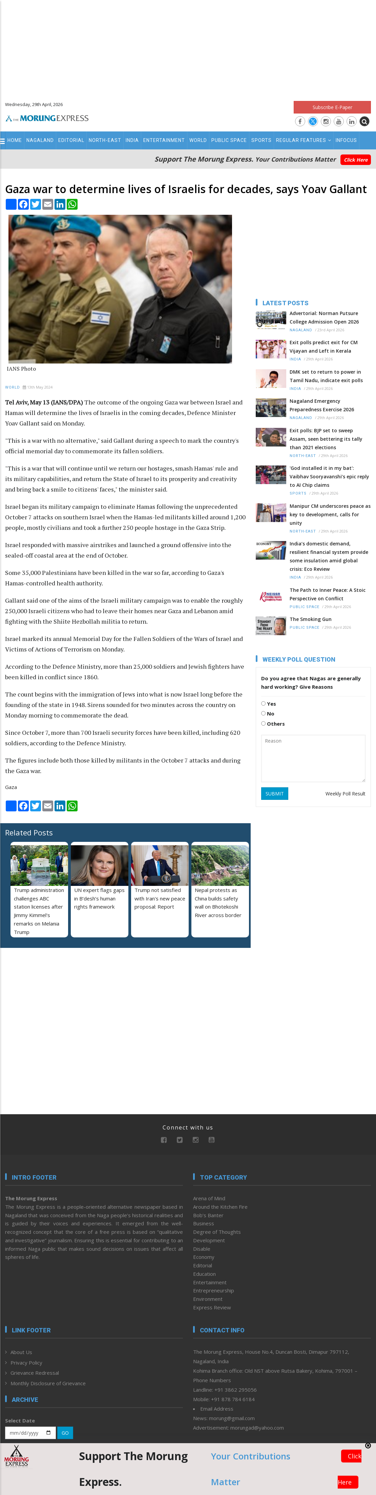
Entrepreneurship (213, 1290)
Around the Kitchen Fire (220, 1206)
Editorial (71, 140)
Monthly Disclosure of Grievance (48, 1383)
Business (203, 1223)
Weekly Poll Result (345, 793)
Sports (261, 140)
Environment (208, 1298)
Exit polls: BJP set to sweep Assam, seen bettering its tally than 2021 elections (326, 439)
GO (65, 1433)
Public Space (229, 140)
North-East (105, 140)
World (198, 140)
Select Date (20, 1420)
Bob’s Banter (208, 1215)
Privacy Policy (26, 1362)
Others (273, 723)
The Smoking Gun (311, 619)
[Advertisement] (188, 47)
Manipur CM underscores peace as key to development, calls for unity (330, 514)
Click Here (356, 160)
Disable (201, 1248)
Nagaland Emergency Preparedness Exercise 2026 (322, 405)
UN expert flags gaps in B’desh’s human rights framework (99, 898)
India (132, 140)
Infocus (346, 140)
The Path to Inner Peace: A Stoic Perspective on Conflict (327, 594)
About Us (21, 1352)
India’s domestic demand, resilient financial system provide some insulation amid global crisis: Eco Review (329, 556)
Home (14, 140)
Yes (268, 703)
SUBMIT (275, 793)
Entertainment (164, 140)
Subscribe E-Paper (332, 107)
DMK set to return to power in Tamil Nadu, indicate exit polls (326, 376)
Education (204, 1273)
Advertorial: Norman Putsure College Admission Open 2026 (324, 317)
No (267, 713)
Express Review (212, 1307)
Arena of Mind (209, 1198)
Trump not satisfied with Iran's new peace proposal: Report (159, 898)
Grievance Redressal (35, 1372)
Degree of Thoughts (217, 1231)
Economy (203, 1256)
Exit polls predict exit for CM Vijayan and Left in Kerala (324, 346)
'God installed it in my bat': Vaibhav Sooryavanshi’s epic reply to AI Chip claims (329, 476)
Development (209, 1240)
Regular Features (303, 140)
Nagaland (40, 140)
